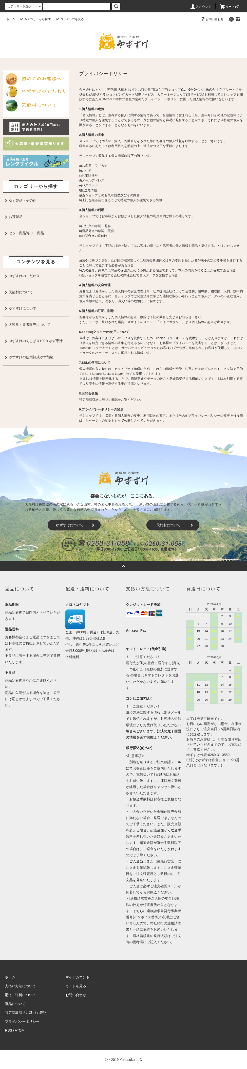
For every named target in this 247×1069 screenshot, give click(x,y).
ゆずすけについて (76, 525)
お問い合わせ (212, 19)
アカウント (201, 6)
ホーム (10, 19)
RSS (8, 1030)
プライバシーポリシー (22, 1021)
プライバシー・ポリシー (162, 99)
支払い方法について (20, 986)
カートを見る (75, 986)
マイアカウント (77, 977)
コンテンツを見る (69, 19)
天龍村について (176, 525)
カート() (229, 6)
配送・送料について (20, 995)
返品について (15, 1004)
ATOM (19, 1030)
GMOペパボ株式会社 (203, 89)
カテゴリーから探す (34, 19)
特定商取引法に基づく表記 (25, 1013)
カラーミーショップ (171, 94)
